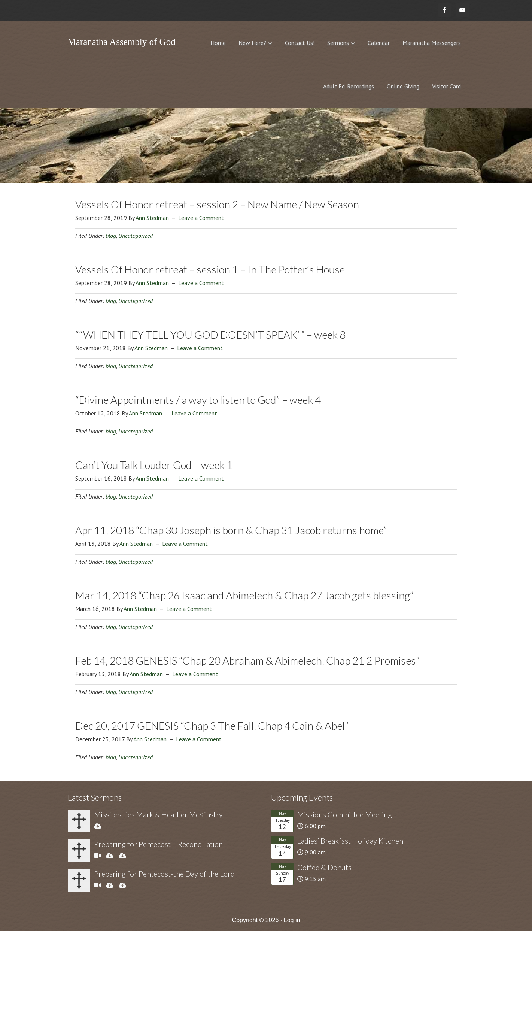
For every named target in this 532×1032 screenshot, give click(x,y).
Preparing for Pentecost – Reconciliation (158, 843)
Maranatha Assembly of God (122, 42)
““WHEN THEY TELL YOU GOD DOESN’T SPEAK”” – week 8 (210, 334)
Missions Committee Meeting (344, 814)
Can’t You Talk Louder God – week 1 (153, 465)
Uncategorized (135, 235)
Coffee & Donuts (324, 867)
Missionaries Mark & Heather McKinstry (158, 814)
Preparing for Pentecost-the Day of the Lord (164, 873)
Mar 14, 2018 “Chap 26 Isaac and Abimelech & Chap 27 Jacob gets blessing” (244, 595)
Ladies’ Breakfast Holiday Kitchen (350, 840)
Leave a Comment (201, 217)
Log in (292, 920)
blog (111, 235)
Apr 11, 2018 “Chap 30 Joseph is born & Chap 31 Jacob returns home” (231, 530)
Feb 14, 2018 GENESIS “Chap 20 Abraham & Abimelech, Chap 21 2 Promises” (247, 660)
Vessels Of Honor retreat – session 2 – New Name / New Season (217, 204)
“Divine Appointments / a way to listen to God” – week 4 (198, 399)
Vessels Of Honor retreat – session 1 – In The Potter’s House (210, 269)
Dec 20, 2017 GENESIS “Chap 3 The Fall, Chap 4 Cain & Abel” (212, 725)
